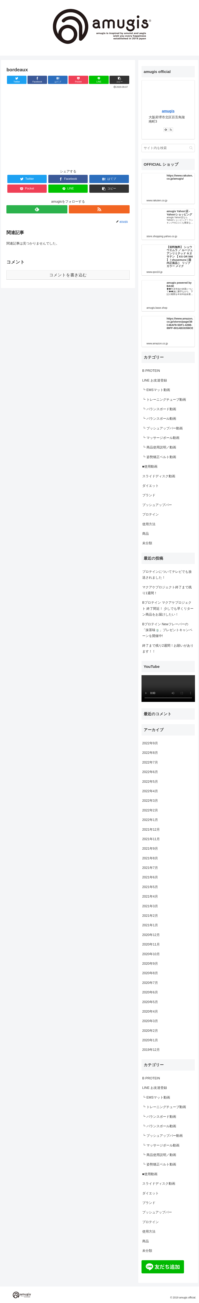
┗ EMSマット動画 (156, 390)
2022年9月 (150, 743)
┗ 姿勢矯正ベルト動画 (159, 457)
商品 (145, 533)
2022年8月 (150, 753)
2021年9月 (150, 848)
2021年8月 (150, 858)
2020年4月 (150, 1011)
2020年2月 (150, 1031)
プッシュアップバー (157, 505)
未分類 (147, 543)
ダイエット (150, 486)
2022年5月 (150, 781)
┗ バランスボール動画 (159, 418)
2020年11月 (151, 944)
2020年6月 (150, 992)
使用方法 (148, 524)
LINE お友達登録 (154, 380)
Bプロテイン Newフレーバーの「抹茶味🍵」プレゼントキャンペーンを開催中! (167, 630)
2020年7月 (150, 983)
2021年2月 (150, 915)
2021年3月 (150, 906)
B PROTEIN (151, 371)
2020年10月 (151, 954)
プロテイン (150, 514)
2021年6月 (150, 877)
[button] (191, 148)
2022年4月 (150, 791)
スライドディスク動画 (158, 476)
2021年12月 (151, 829)
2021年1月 (150, 925)
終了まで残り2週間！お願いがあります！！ (168, 648)
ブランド (148, 495)
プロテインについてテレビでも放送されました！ (167, 574)
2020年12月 (151, 935)
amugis (168, 111)
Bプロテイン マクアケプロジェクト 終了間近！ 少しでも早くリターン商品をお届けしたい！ (168, 608)
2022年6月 (150, 772)
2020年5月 (150, 1002)
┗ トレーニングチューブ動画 (164, 399)
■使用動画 (149, 466)
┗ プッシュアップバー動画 (162, 428)
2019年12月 (151, 1050)
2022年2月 (150, 810)
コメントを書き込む (68, 275)
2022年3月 (150, 800)
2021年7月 (150, 868)
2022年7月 (150, 762)
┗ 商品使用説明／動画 (159, 447)
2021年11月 (151, 839)
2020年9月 (150, 963)
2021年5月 (150, 887)
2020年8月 (150, 973)
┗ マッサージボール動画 (160, 438)
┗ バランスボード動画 (159, 409)
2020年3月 (150, 1021)
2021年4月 (150, 896)
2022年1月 (150, 820)
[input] (168, 148)
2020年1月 (150, 1040)
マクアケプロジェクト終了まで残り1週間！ (167, 590)
